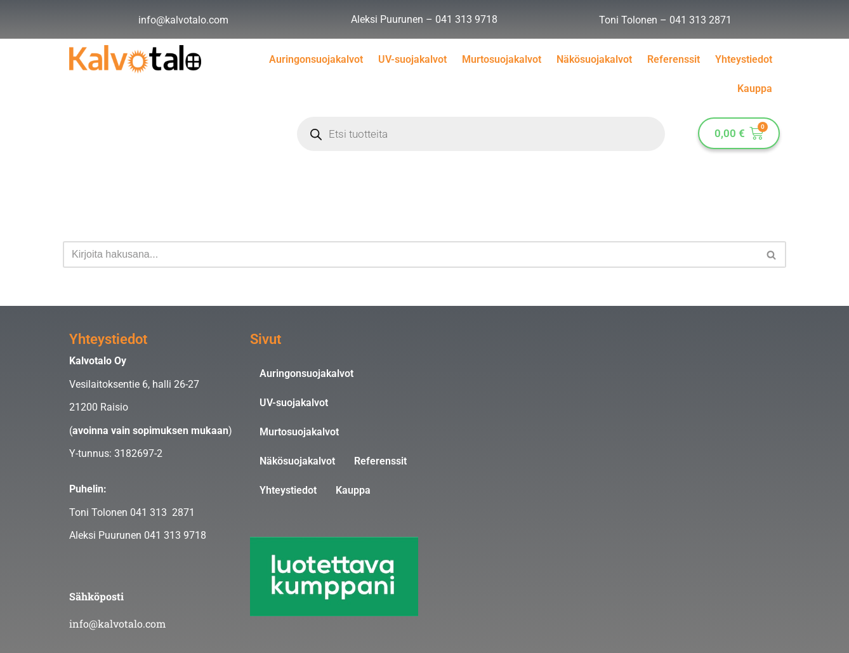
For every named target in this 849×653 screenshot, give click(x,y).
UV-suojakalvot (412, 59)
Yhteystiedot (743, 59)
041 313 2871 (700, 20)
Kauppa (754, 88)
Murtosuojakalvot (501, 59)
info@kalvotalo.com (183, 20)
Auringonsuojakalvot (316, 59)
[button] (771, 255)
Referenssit (673, 59)
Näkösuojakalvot (594, 59)
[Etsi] (410, 254)
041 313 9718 (466, 19)
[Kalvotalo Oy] (603, 428)
